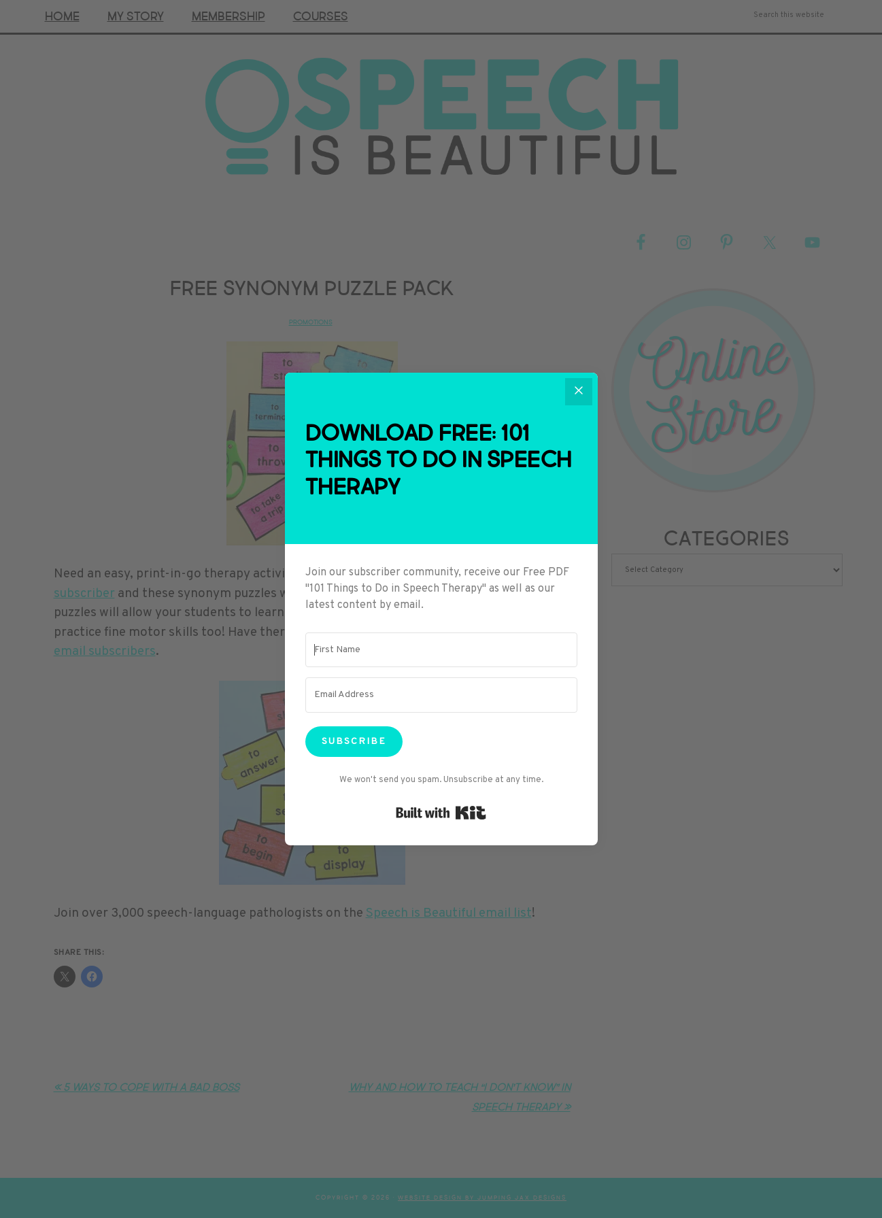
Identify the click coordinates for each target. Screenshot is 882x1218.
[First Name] (441, 650)
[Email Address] (441, 695)
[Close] (578, 391)
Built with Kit (441, 812)
